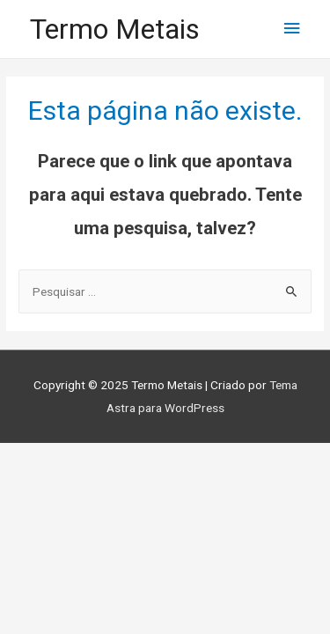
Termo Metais (115, 29)
